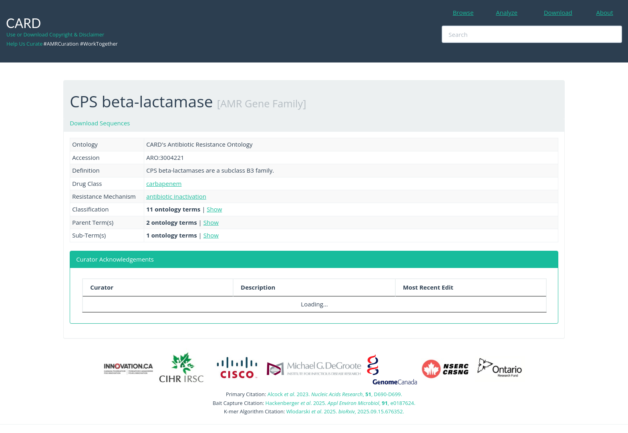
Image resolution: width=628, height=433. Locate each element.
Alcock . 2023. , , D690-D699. (335, 394)
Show (214, 209)
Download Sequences (100, 123)
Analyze (506, 12)
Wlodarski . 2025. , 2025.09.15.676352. (345, 411)
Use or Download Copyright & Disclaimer (55, 34)
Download (558, 12)
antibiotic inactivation (176, 196)
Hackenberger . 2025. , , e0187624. (340, 403)
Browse (463, 12)
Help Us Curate (24, 43)
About (604, 12)
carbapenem (163, 183)
